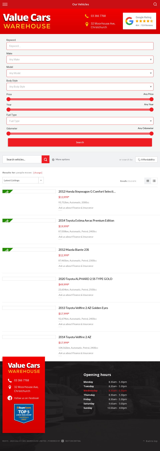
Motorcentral (71, 441)
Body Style (12, 80)
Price (9, 94)
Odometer (11, 128)
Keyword (11, 40)
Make (9, 53)
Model (9, 67)
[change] (37, 173)
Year (8, 104)
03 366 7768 (98, 16)
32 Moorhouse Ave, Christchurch (103, 25)
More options (61, 159)
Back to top (150, 440)
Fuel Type (11, 115)
